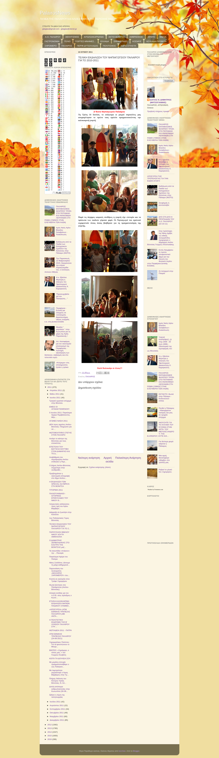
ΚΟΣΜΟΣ (136, 41)
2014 (49, 732)
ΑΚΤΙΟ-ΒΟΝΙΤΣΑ (117, 37)
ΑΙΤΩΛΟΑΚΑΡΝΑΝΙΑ (94, 37)
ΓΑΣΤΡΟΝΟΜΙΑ (52, 41)
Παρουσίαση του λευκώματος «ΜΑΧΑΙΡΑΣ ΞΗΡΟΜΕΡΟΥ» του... (59, 571)
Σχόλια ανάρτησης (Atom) (100, 467)
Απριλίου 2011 (56, 390)
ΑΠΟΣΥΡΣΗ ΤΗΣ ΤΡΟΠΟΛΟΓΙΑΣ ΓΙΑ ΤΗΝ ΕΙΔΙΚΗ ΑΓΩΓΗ (157, 178)
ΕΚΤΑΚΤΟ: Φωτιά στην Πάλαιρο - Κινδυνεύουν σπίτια (166, 397)
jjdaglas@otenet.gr (69, 29)
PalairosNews (55, 13)
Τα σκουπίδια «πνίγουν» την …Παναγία (59, 552)
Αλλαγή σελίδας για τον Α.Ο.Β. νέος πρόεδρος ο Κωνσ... (60, 595)
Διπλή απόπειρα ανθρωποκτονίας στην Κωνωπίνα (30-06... (59, 689)
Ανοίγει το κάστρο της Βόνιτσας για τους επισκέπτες (58, 441)
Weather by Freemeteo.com (155, 489)
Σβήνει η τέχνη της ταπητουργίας (57, 696)
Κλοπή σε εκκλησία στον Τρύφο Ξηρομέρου (59, 580)
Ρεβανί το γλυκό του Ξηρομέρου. (165, 471)
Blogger (136, 751)
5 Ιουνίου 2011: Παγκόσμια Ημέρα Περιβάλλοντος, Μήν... (60, 415)
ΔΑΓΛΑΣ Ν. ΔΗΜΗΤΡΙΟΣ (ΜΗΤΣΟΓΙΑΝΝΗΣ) (161, 101)
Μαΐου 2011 (55, 394)
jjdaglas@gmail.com (50, 29)
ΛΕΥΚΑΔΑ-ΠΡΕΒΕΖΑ (156, 41)
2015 (49, 736)
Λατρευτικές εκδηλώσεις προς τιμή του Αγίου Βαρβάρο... (59, 506)
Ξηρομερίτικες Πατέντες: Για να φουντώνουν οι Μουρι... (59, 644)
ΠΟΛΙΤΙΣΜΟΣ (109, 46)
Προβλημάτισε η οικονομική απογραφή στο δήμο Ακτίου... (59, 475)
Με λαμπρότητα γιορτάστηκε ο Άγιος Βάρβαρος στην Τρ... (59, 672)
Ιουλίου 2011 (55, 702)
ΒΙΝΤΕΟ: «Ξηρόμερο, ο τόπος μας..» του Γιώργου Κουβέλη (59, 652)
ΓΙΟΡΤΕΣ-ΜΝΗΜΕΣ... (85, 41)
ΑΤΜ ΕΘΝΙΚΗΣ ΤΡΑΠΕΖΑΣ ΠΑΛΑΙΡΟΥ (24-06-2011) (60, 636)
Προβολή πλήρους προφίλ (158, 111)
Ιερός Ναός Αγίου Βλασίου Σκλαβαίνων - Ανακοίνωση (63, 231)
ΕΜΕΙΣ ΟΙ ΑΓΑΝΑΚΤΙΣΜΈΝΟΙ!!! (59, 408)
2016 (49, 739)
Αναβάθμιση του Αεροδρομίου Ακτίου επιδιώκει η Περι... (58, 459)
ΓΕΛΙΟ (67, 41)
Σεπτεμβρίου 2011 (58, 709)
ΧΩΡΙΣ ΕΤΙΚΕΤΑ (128, 46)
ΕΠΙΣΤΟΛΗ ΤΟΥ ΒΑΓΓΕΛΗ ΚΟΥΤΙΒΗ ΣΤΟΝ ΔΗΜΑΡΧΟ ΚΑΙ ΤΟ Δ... (59, 450)
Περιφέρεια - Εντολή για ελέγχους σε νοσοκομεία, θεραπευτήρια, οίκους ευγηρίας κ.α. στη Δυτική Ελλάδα (57, 315)
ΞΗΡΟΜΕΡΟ (51, 46)
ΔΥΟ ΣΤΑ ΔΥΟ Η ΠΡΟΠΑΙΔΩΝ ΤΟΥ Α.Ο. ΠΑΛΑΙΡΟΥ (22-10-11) (166, 220)
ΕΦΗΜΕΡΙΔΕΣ (121, 41)
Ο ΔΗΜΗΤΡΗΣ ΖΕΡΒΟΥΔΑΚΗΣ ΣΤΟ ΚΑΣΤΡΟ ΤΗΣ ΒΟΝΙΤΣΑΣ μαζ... (59, 543)
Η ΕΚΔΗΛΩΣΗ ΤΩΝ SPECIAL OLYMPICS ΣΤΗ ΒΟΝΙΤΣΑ (59, 484)
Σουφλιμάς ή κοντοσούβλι (164, 204)
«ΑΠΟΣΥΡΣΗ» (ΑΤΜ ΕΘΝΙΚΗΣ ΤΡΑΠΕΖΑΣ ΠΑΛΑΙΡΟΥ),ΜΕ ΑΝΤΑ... (59, 612)
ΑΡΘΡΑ (151, 37)
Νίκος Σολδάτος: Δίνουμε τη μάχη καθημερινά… (59, 564)
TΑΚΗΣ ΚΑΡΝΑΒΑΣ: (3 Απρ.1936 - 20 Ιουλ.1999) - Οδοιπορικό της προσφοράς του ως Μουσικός (159, 344)
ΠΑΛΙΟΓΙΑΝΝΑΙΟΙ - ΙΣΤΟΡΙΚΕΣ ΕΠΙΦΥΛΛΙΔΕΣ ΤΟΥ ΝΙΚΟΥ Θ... (58, 497)
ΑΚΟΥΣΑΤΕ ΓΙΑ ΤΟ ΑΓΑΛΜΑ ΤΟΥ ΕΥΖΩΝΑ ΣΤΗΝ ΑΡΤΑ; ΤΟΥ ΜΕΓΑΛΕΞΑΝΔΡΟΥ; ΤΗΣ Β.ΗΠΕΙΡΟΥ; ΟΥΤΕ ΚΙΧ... (160, 429)
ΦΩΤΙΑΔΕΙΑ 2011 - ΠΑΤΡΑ (60, 630)
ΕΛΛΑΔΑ (105, 41)
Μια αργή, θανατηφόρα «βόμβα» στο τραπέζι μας (164, 458)
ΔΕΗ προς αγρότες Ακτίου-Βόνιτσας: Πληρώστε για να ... (60, 426)
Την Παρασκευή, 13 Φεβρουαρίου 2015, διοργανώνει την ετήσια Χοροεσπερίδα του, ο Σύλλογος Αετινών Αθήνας (58, 265)
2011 (49, 387)
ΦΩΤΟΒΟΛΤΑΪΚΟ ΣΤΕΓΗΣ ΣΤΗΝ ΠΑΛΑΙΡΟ (60, 434)
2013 (49, 728)
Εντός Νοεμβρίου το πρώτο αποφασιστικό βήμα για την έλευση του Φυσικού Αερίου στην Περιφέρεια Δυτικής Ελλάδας (160, 258)
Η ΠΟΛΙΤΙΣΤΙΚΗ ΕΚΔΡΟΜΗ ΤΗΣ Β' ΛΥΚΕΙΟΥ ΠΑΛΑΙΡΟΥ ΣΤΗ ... (59, 623)
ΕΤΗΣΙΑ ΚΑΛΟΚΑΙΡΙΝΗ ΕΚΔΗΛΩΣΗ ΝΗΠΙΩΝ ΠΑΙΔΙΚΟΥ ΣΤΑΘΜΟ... (59, 603)
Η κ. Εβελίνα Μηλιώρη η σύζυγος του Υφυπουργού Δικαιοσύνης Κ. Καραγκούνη (62, 283)
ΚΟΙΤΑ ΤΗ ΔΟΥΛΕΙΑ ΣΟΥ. (60, 658)
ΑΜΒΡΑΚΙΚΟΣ (136, 37)
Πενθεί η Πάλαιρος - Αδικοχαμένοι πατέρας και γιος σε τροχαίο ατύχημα (166, 412)
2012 (49, 725)
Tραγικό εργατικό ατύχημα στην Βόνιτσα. (60, 402)
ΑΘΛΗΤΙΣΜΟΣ (72, 37)
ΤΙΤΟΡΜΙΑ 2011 (56, 490)
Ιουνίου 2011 (55, 398)
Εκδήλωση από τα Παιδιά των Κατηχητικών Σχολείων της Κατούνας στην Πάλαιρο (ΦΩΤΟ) (63, 247)
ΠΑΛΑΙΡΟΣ (66, 46)
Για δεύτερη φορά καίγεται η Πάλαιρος (166, 443)
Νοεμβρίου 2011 (57, 716)
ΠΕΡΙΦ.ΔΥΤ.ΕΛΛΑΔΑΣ (87, 46)
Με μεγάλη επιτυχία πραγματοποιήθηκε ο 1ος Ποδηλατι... (59, 664)
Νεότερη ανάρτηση (89, 457)
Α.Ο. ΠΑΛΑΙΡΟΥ (52, 37)
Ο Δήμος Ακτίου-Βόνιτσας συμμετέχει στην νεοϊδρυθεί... (60, 467)
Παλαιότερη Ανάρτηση (128, 457)
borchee (122, 751)
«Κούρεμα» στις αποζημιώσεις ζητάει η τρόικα (62, 365)
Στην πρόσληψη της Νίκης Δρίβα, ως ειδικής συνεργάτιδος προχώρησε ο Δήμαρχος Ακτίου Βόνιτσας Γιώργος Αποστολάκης (160, 238)
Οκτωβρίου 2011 (57, 713)
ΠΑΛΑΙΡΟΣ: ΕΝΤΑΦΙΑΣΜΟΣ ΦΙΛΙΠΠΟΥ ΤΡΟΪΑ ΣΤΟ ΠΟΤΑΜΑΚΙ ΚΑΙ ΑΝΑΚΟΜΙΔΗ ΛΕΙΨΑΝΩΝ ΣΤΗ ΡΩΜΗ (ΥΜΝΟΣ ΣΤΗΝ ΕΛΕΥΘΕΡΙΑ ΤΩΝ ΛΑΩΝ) (58, 214)
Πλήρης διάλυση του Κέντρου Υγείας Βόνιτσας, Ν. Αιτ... (57, 680)
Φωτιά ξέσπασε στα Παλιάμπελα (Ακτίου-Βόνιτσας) (59, 587)
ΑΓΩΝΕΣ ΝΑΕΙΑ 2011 (58, 421)
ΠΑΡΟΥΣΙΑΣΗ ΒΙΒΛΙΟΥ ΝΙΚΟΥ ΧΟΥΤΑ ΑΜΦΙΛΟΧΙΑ (59, 534)
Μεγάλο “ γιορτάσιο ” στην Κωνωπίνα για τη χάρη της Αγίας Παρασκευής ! (63, 331)
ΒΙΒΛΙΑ (163, 37)
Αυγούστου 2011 (57, 705)
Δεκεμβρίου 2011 (57, 720)
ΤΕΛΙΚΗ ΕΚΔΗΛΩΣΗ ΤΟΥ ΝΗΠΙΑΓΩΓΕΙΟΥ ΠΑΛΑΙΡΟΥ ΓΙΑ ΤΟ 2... (60, 526)
